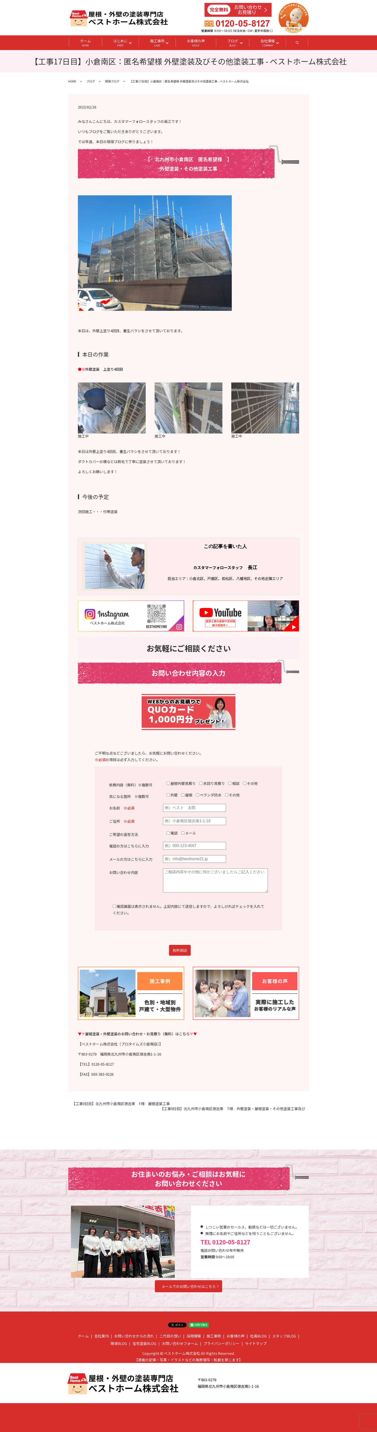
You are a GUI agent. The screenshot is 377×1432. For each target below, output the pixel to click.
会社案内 (101, 1335)
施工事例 (157, 42)
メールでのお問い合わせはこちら (189, 1286)
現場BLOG (118, 1343)
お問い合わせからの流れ (134, 1335)
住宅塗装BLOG (144, 1343)
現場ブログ (112, 81)
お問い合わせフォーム (180, 1343)
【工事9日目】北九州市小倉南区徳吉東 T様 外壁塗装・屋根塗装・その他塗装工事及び (232, 1108)
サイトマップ (256, 1343)
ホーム (85, 42)
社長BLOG (258, 1335)
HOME (72, 81)
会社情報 (267, 42)
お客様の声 (196, 42)
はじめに (120, 42)
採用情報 (194, 1335)
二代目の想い (170, 1335)
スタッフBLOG (284, 1335)
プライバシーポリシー (221, 1343)
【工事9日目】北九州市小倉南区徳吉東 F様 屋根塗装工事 (121, 1103)
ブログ (232, 42)
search (302, 44)
